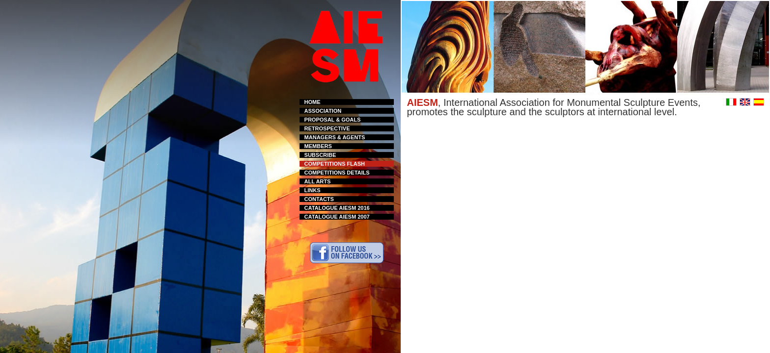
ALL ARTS (317, 181)
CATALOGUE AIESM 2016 (337, 208)
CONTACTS (319, 199)
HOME (312, 102)
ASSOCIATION (323, 111)
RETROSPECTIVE (327, 128)
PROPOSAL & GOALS (332, 120)
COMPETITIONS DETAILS (337, 173)
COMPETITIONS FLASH (334, 164)
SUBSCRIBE (320, 155)
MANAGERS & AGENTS (334, 137)
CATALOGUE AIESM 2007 (337, 217)
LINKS (312, 190)
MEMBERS (318, 146)
